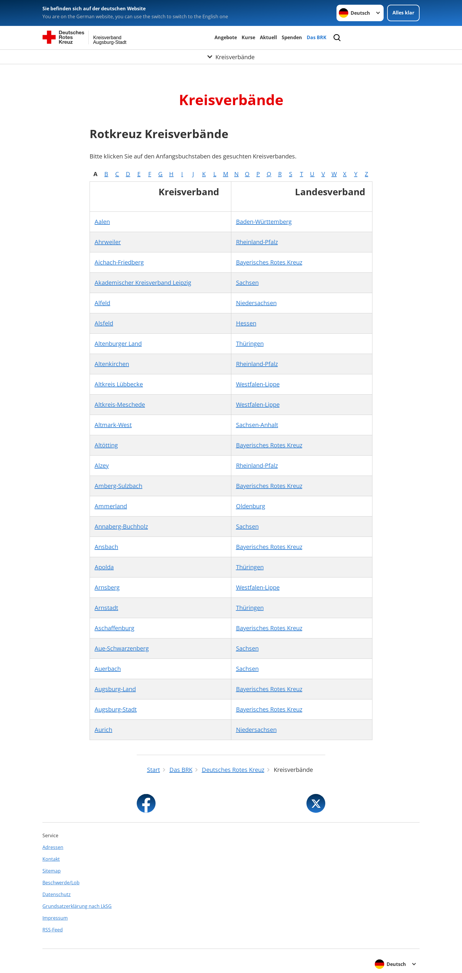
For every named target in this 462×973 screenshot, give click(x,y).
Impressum (55, 918)
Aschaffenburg (114, 628)
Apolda (104, 567)
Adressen (52, 847)
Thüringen (250, 344)
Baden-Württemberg (264, 222)
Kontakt (51, 859)
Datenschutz (56, 894)
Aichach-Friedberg (119, 262)
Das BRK (316, 37)
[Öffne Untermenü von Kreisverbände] (231, 57)
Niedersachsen (256, 303)
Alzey (102, 465)
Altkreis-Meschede (120, 404)
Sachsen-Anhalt (257, 425)
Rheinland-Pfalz (257, 242)
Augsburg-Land (115, 689)
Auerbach (108, 669)
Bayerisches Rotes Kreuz (269, 262)
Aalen (102, 222)
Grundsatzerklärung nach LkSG (77, 906)
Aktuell (268, 37)
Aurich (103, 730)
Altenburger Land (118, 344)
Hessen (246, 323)
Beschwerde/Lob (61, 882)
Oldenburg (250, 506)
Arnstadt (106, 608)
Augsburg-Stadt (116, 709)
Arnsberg (107, 587)
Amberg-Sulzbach (118, 486)
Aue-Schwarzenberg (122, 648)
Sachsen (247, 283)
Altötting (106, 445)
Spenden (292, 37)
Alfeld (102, 303)
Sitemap (51, 871)
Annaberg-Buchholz (121, 526)
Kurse (248, 37)
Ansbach (106, 547)
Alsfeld (104, 323)
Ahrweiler (108, 242)
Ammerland (111, 506)
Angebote (225, 37)
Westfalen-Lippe (258, 384)
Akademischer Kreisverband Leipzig (143, 283)
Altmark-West (113, 425)
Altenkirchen (112, 364)
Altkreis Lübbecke (119, 384)
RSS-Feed (52, 929)
